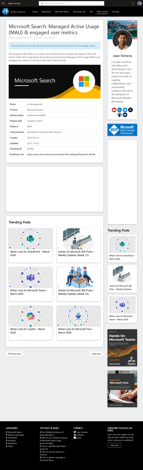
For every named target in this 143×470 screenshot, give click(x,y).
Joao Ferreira (122, 55)
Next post (96, 353)
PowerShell (11, 437)
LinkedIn (79, 435)
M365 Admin (102, 11)
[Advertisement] (55, 189)
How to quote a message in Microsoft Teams (52, 458)
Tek (91, 11)
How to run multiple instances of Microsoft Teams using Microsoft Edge (53, 440)
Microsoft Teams (62, 11)
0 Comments (49, 38)
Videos (10, 446)
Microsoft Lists (79, 11)
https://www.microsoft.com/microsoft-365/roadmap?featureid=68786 (61, 154)
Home (35, 11)
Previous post (14, 353)
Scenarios (11, 440)
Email (77, 437)
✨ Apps (115, 11)
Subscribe (114, 445)
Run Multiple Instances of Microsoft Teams (51, 433)
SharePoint (46, 11)
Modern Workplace (15, 435)
